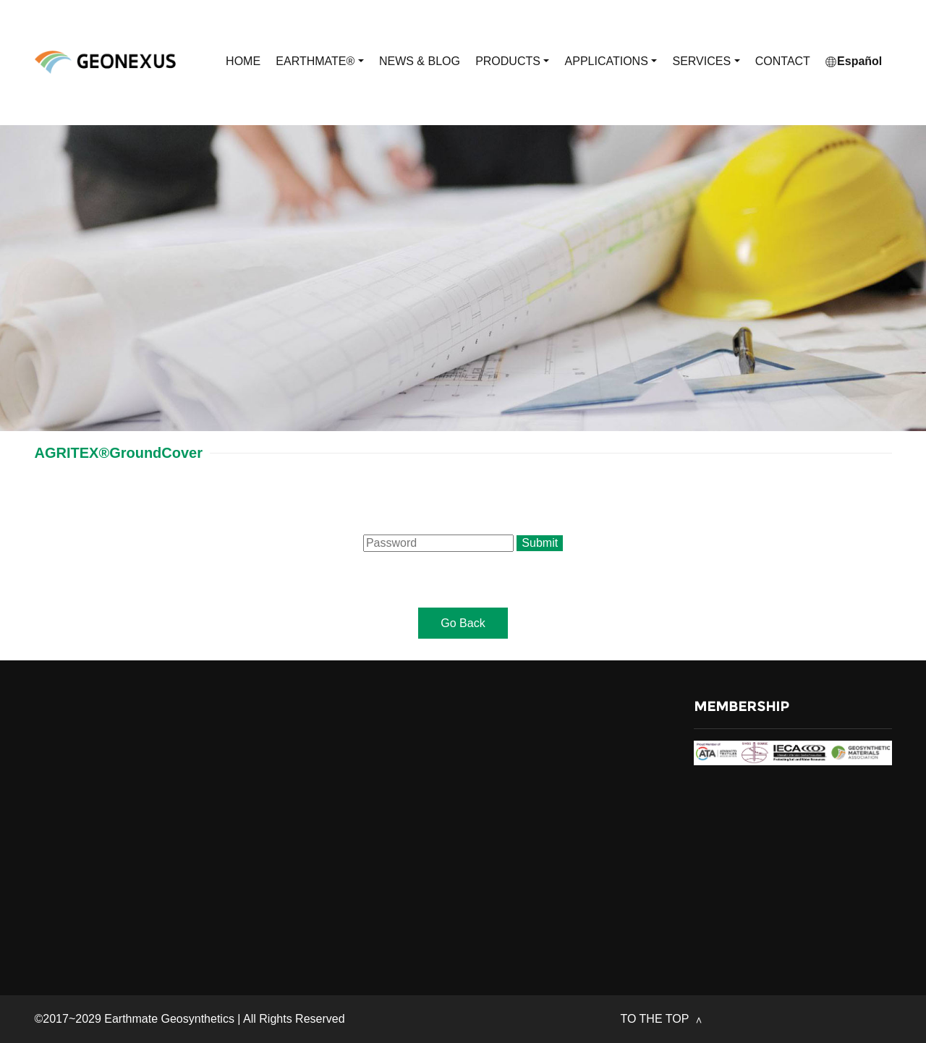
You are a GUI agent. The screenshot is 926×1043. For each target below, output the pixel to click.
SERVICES (705, 61)
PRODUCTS (512, 61)
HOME (243, 61)
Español (853, 61)
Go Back (463, 623)
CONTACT (782, 61)
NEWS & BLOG (419, 61)
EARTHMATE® (319, 61)
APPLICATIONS (611, 61)
